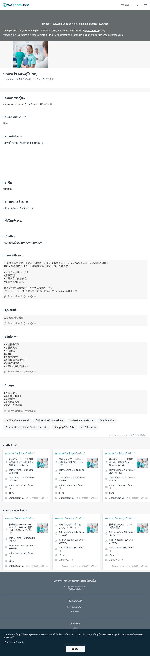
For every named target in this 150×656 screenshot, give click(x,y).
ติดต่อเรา (75, 611)
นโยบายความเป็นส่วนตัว (14, 642)
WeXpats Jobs (75, 588)
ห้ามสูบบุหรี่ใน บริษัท (64, 427)
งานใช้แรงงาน (88, 427)
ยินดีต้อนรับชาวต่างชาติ (17, 420)
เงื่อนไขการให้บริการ (75, 607)
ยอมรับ (75, 649)
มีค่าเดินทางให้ (107, 420)
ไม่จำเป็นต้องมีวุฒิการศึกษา (49, 420)
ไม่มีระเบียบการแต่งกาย (81, 420)
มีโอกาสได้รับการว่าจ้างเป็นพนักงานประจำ (26, 427)
